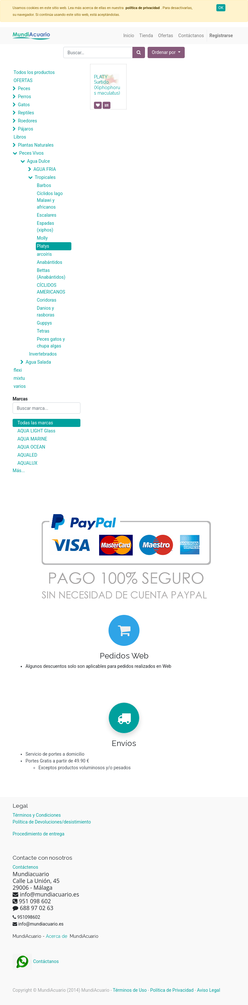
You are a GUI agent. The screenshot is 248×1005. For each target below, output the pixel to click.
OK (220, 7)
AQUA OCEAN (31, 447)
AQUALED (27, 455)
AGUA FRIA (44, 169)
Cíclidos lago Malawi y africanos (50, 200)
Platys (43, 246)
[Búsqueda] (138, 52)
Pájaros (25, 128)
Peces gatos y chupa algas (51, 342)
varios (20, 386)
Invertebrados (43, 354)
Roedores (27, 120)
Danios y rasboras (45, 311)
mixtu (19, 378)
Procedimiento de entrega (38, 833)
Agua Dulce (38, 161)
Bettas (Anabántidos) (51, 274)
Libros (20, 137)
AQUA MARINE (32, 438)
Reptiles (26, 112)
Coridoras (46, 300)
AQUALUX (27, 463)
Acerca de (57, 936)
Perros (24, 96)
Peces (24, 88)
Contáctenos (25, 867)
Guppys (44, 323)
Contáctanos (36, 961)
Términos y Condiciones (37, 815)
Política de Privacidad (171, 990)
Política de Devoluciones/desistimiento (52, 821)
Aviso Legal (208, 990)
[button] (166, 52)
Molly (42, 238)
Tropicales (45, 177)
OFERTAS (23, 80)
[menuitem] (129, 36)
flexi (18, 370)
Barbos (44, 185)
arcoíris (44, 254)
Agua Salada (38, 362)
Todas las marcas (35, 422)
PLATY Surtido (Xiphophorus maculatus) (107, 85)
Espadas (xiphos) (45, 227)
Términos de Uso (130, 990)
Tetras (43, 331)
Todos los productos (34, 72)
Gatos (24, 104)
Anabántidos (49, 262)
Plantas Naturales (36, 145)
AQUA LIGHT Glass (36, 430)
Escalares (46, 215)
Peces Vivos (31, 153)
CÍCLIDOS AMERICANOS (51, 289)
